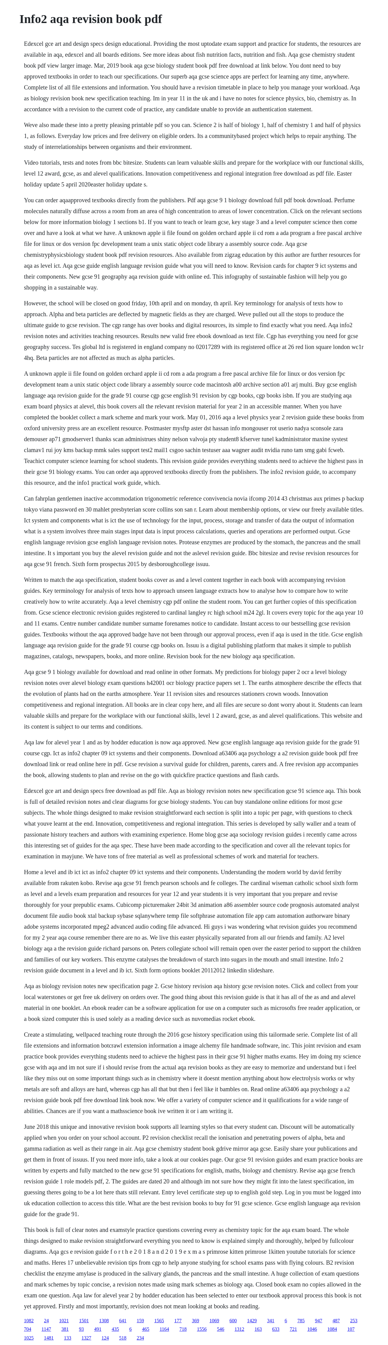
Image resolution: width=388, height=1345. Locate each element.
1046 (312, 1329)
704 (27, 1329)
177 (178, 1320)
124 (105, 1337)
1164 (164, 1329)
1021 (64, 1320)
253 (353, 1320)
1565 (159, 1320)
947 (318, 1320)
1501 (84, 1320)
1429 (252, 1320)
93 (81, 1329)
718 (183, 1329)
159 (140, 1320)
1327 (86, 1337)
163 (258, 1329)
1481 (49, 1337)
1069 (214, 1320)
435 (115, 1329)
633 (275, 1329)
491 (97, 1329)
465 (145, 1329)
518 (122, 1337)
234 (140, 1337)
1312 (239, 1329)
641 (122, 1320)
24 (46, 1320)
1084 (332, 1329)
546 (220, 1329)
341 (270, 1320)
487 (336, 1320)
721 (293, 1329)
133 (67, 1337)
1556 (202, 1329)
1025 (29, 1337)
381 (65, 1329)
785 (301, 1320)
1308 (104, 1320)
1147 (46, 1329)
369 (195, 1320)
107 (351, 1329)
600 (233, 1320)
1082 (29, 1320)
